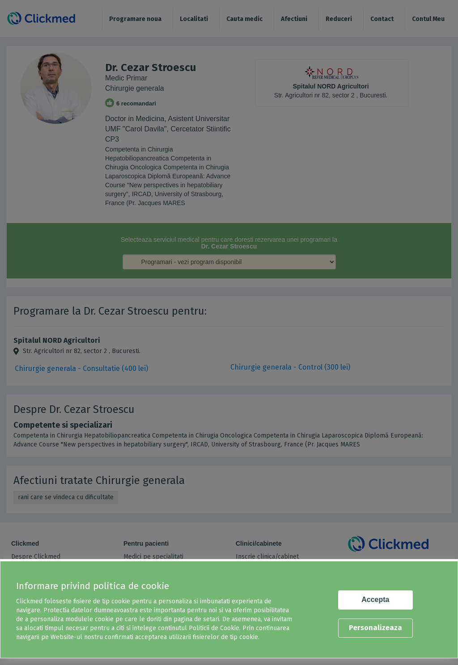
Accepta (375, 599)
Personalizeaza (375, 627)
